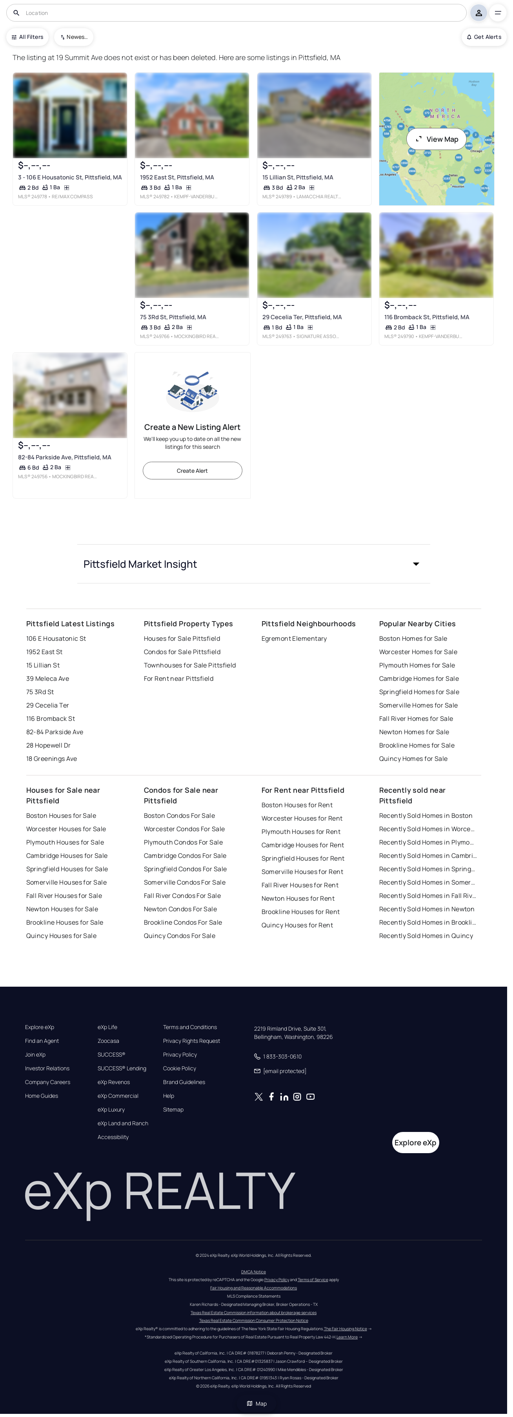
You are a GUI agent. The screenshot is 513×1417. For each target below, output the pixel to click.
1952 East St (44, 651)
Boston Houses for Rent (297, 805)
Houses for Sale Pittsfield (182, 638)
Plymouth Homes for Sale (417, 665)
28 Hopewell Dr (48, 745)
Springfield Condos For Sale (185, 869)
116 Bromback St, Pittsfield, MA (426, 317)
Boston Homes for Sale (413, 638)
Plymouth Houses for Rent (301, 831)
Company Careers (47, 1082)
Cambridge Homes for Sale (419, 678)
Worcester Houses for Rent (302, 818)
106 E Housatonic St (56, 638)
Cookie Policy (179, 1068)
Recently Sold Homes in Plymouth (428, 842)
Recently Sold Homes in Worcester (428, 829)
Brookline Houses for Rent (301, 911)
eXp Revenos (114, 1082)
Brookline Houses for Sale (65, 922)
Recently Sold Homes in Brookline (428, 922)
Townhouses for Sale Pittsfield (190, 665)
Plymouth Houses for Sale (65, 842)
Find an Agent (42, 1041)
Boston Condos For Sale (179, 815)
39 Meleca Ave (47, 678)
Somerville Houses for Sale (66, 882)
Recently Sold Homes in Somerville (428, 882)
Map (256, 1403)
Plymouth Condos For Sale (183, 842)
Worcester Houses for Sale (66, 829)
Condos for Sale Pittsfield (182, 651)
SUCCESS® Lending (122, 1068)
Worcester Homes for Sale (418, 651)
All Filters (27, 36)
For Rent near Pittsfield (179, 678)
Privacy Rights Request (191, 1041)
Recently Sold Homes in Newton (427, 909)
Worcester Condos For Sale (184, 829)
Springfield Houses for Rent (303, 858)
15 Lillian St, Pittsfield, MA (297, 177)
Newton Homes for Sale (414, 732)
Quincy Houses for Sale (61, 935)
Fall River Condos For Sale (182, 895)
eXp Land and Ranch (123, 1123)
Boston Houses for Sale (61, 815)
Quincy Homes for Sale (413, 758)
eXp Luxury (111, 1109)
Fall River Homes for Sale (416, 718)
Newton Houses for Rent (298, 898)
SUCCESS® (112, 1054)
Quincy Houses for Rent (297, 925)
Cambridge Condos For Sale (185, 855)
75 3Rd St (40, 691)
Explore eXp (39, 1027)
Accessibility (113, 1137)
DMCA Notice (253, 1271)
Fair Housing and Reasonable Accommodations (253, 1288)
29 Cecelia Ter (47, 705)
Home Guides (41, 1096)
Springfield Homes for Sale (419, 691)
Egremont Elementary (294, 638)
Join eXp (35, 1054)
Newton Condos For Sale (180, 909)
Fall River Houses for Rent (300, 885)
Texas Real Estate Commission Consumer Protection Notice (253, 1320)
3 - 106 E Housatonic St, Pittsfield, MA (70, 177)
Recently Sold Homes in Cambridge (428, 855)
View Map (436, 139)
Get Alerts (484, 36)
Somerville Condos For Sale (185, 882)
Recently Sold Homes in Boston (426, 815)
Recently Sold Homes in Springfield (428, 869)
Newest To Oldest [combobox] (77, 36)
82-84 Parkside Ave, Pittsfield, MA (64, 457)
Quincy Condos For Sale (180, 935)
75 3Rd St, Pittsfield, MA (173, 317)
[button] (253, 564)
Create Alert (192, 470)
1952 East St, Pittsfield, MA (177, 177)
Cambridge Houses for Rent (303, 845)
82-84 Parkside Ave (55, 732)
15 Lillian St (43, 665)
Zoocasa (108, 1041)
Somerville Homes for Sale (418, 705)
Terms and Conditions (190, 1027)
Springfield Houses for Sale (67, 869)
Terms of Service (313, 1279)
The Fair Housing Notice (345, 1328)
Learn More (347, 1337)
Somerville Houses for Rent (302, 871)
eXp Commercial (118, 1096)
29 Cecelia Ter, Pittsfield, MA (302, 317)
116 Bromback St (50, 718)
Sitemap (173, 1109)
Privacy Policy (180, 1054)
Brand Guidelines (184, 1082)
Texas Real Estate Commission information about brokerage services (254, 1312)
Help (168, 1096)
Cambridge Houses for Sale (67, 855)
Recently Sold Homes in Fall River (428, 895)
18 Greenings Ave (51, 758)
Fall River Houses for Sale (64, 895)
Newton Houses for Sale (62, 909)
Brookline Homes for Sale (417, 745)
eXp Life (107, 1027)
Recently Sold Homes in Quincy (426, 935)
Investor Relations (47, 1068)
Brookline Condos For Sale (183, 922)
